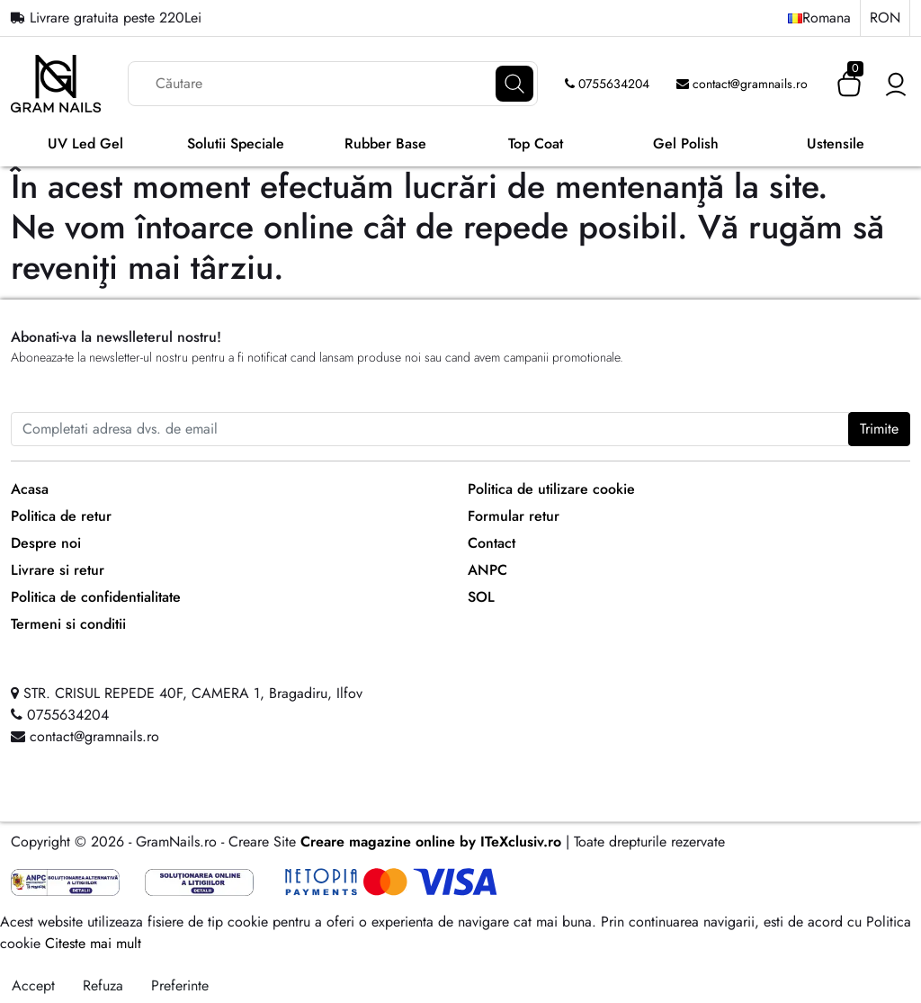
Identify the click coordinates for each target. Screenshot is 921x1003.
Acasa (30, 489)
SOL (481, 597)
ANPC (487, 570)
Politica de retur (61, 516)
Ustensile (835, 143)
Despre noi (46, 543)
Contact (491, 543)
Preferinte (180, 985)
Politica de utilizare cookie (551, 489)
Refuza (103, 985)
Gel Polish (686, 143)
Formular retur (513, 516)
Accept (33, 985)
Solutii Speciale (235, 143)
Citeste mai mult (93, 943)
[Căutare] (514, 84)
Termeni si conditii (68, 623)
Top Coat (535, 143)
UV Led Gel (85, 143)
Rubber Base (385, 143)
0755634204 (607, 84)
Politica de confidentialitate (96, 597)
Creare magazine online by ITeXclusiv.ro (430, 841)
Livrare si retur (57, 570)
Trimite (879, 428)
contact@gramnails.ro (742, 84)
